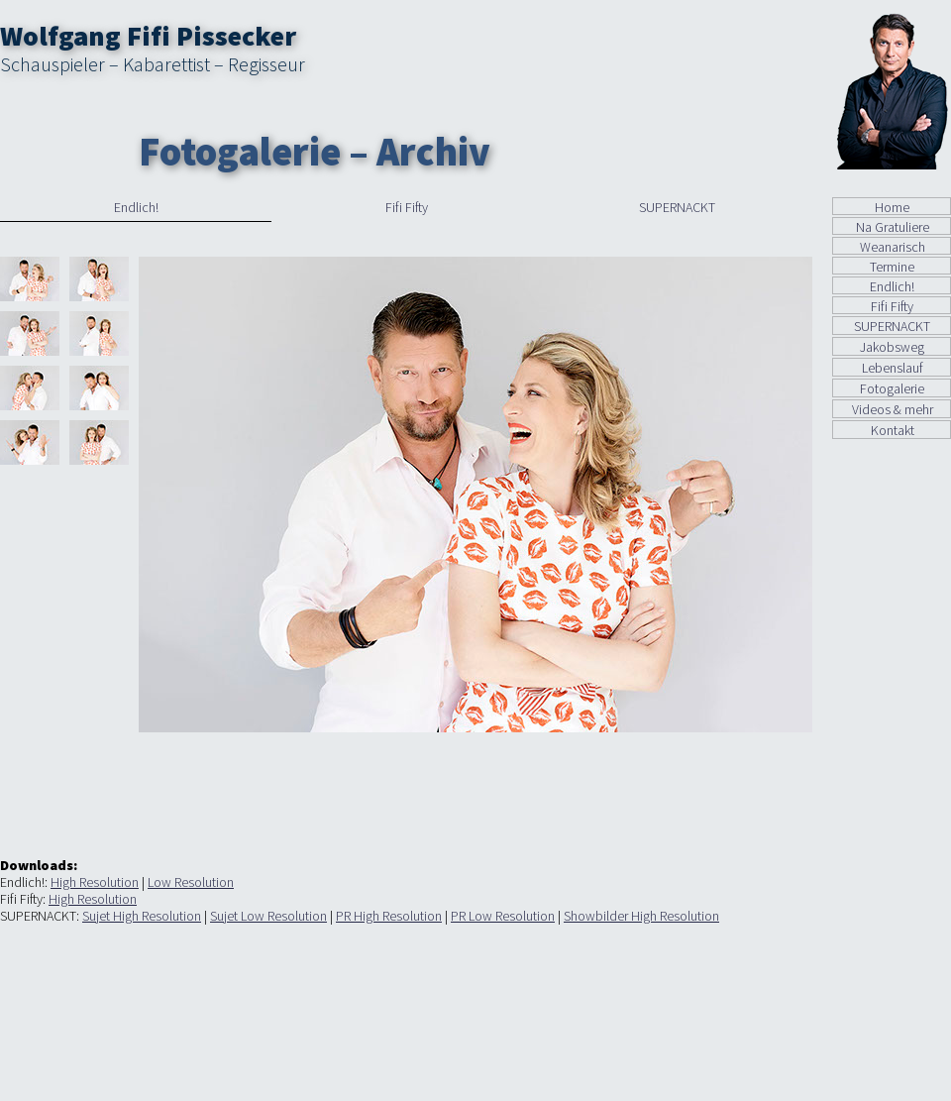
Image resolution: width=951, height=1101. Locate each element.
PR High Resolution (389, 916)
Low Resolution (191, 882)
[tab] (135, 209)
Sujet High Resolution (141, 916)
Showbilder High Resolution (641, 916)
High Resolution (95, 882)
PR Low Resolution (503, 916)
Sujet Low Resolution (268, 916)
